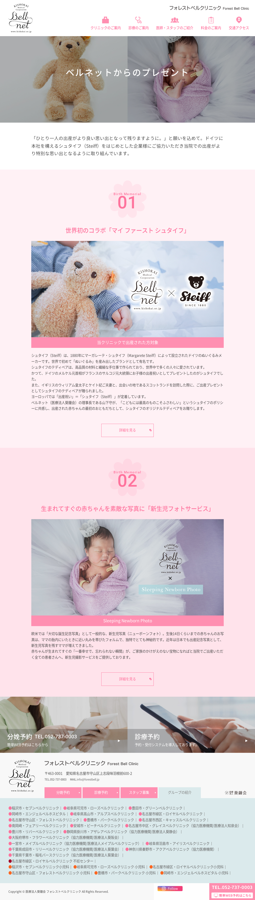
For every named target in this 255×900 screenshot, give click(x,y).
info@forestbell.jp (88, 779)
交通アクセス (239, 28)
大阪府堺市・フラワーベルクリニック (40, 837)
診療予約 (101, 792)
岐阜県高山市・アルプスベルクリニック (103, 814)
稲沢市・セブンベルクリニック (35, 808)
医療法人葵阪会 (106, 837)
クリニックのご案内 (105, 28)
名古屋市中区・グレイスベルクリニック (158, 825)
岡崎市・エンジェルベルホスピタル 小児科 (196, 873)
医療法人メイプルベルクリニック (112, 843)
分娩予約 (63, 792)
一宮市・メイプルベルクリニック (37, 843)
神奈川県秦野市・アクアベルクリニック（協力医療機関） (172, 849)
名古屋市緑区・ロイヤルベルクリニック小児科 (188, 867)
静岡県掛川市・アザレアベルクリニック (97, 832)
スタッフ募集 (139, 792)
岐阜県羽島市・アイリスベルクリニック (179, 843)
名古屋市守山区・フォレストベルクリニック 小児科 (51, 873)
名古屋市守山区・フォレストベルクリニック (45, 820)
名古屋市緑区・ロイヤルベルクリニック (172, 814)
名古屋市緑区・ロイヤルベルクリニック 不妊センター (52, 861)
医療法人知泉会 (226, 825)
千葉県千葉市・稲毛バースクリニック (40, 855)
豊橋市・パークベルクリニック (110, 820)
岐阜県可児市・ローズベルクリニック (95, 808)
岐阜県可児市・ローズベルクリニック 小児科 (111, 867)
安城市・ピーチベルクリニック (97, 825)
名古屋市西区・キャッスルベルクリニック (174, 820)
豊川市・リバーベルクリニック (35, 832)
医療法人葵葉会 (106, 849)
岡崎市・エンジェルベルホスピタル (39, 814)
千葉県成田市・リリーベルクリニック (40, 849)
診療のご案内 (138, 28)
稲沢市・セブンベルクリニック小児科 (40, 867)
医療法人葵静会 (164, 832)
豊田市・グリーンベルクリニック (157, 808)
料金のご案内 (211, 28)
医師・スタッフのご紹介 (174, 28)
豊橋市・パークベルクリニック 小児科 (127, 873)
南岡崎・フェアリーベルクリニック (39, 825)
